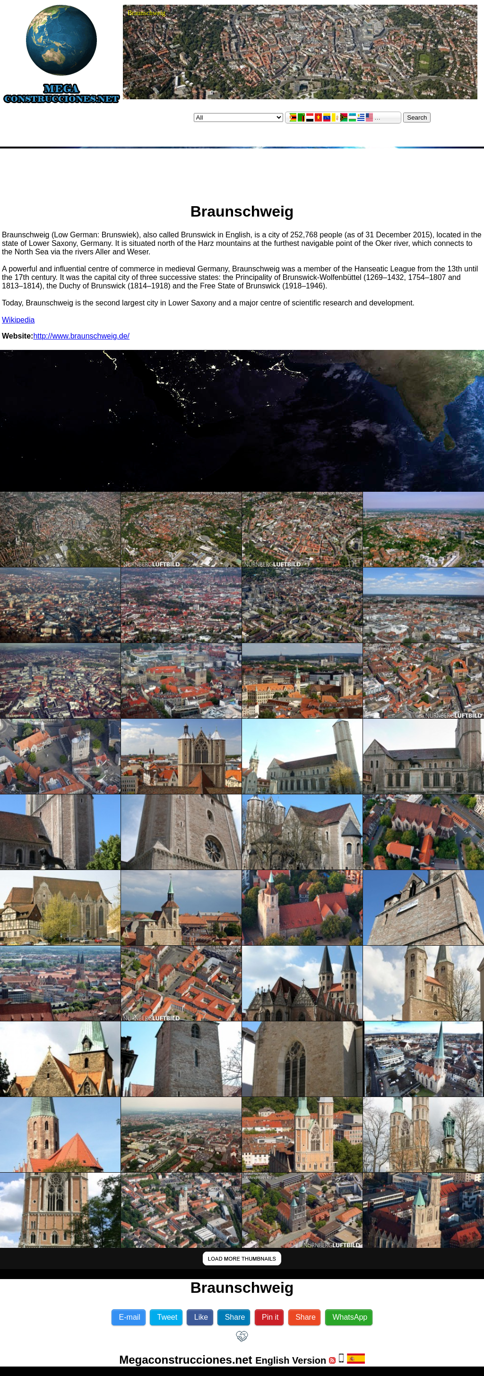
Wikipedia (18, 320)
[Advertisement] (242, 171)
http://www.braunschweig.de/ (81, 336)
